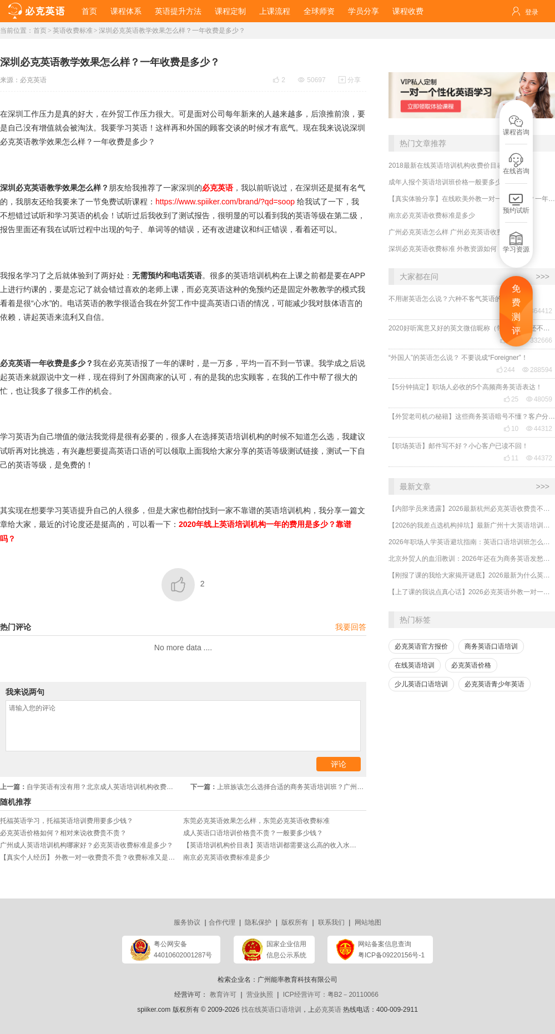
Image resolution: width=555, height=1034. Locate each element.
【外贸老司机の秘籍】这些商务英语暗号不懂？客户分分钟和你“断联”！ (472, 416)
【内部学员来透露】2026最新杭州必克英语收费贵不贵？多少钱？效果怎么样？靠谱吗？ (472, 509)
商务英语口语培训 (491, 646)
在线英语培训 (415, 665)
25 (510, 399)
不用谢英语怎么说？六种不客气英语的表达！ (455, 299)
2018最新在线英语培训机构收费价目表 (446, 165)
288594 (537, 369)
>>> (542, 276)
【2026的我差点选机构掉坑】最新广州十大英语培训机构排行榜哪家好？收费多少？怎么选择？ (472, 525)
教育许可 (223, 994)
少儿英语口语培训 (421, 684)
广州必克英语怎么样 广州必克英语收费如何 (453, 232)
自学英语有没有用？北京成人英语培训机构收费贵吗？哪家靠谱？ (91, 787)
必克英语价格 (471, 665)
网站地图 (368, 922)
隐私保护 (258, 922)
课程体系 (126, 11)
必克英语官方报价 (421, 646)
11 (510, 458)
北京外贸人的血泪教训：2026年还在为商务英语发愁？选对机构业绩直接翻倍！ (472, 559)
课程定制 (230, 11)
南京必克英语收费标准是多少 (432, 215)
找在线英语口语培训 (271, 1009)
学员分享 (363, 11)
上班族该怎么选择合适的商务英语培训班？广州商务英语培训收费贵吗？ (278, 787)
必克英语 (33, 80)
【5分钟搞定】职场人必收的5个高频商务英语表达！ (465, 387)
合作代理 (222, 922)
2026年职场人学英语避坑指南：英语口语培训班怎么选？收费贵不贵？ (472, 542)
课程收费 (407, 11)
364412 (537, 311)
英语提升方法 (178, 11)
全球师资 (319, 11)
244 (505, 369)
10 (510, 428)
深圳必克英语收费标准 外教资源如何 (443, 249)
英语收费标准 (73, 30)
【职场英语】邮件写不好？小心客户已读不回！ (458, 446)
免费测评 (516, 310)
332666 (537, 340)
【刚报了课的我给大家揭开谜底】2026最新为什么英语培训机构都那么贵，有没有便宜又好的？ (472, 575)
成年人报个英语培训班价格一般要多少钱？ (452, 182)
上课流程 (274, 11)
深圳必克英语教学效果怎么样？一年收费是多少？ (172, 30)
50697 (311, 80)
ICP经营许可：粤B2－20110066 (331, 994)
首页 (89, 11)
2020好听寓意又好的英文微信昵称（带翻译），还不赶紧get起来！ (472, 328)
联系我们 (331, 922)
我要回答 (350, 627)
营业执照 (259, 994)
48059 (539, 399)
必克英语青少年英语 (494, 684)
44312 (539, 428)
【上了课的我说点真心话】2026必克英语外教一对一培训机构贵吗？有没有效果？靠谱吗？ (472, 592)
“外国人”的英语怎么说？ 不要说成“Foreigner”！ (458, 358)
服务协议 (187, 922)
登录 (531, 12)
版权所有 (294, 922)
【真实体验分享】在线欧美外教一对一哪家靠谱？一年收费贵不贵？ (472, 199)
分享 (350, 80)
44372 (539, 458)
